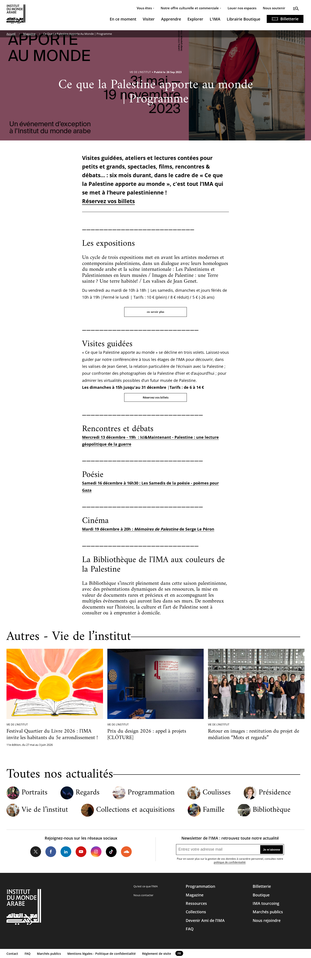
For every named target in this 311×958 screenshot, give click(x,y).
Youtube (81, 851)
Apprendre (171, 19)
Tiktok (111, 851)
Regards (88, 793)
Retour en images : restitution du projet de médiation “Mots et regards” (253, 735)
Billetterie (289, 18)
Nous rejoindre (267, 920)
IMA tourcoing (266, 903)
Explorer (195, 19)
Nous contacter (143, 895)
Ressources (196, 903)
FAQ (190, 928)
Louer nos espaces (242, 8)
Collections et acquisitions (135, 810)
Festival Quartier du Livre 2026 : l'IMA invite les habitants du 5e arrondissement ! (52, 735)
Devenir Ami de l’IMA (205, 920)
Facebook (50, 851)
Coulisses (217, 793)
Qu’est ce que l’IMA (145, 886)
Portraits (35, 793)
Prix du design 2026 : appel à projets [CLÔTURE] (146, 735)
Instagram (96, 851)
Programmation (151, 793)
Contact (12, 954)
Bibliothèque (271, 810)
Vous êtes (144, 8)
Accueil (10, 34)
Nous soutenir (274, 8)
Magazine (29, 34)
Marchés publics (268, 911)
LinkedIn (65, 851)
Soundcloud (126, 851)
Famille (214, 810)
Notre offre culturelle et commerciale (190, 8)
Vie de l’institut (45, 810)
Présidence (275, 793)
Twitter (35, 851)
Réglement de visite (156, 954)
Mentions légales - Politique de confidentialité (101, 954)
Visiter (149, 19)
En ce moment (123, 19)
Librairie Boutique (243, 19)
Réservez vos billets (108, 201)
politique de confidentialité (230, 862)
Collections (196, 911)
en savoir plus (155, 311)
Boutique (261, 894)
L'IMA (215, 19)
